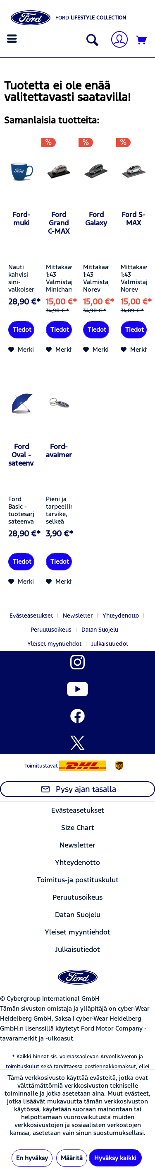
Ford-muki (21, 218)
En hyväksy (32, 1158)
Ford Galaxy (96, 218)
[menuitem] (13, 38)
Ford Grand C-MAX (58, 222)
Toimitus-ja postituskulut (78, 879)
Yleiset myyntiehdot (54, 643)
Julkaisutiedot (109, 643)
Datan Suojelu (99, 629)
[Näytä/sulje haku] (90, 40)
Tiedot (22, 329)
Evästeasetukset (31, 615)
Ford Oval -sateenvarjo (21, 454)
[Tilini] (116, 40)
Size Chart (77, 827)
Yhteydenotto (121, 615)
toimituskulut (22, 1066)
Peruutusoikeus (51, 629)
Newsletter (78, 615)
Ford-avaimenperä (59, 450)
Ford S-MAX (133, 218)
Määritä (72, 1158)
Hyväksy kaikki (115, 1158)
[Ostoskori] (142, 40)
